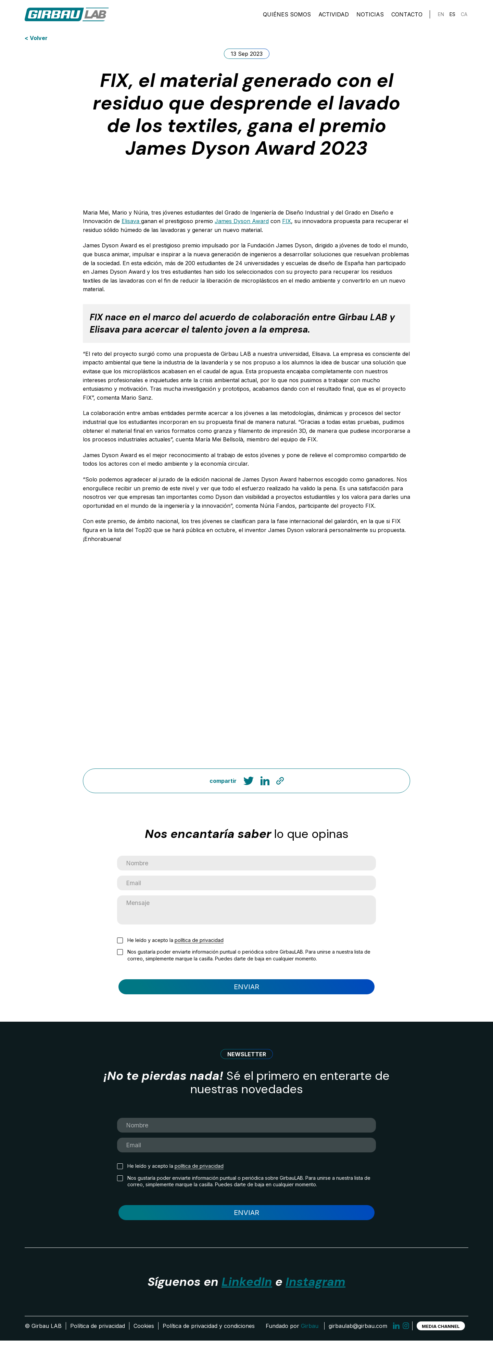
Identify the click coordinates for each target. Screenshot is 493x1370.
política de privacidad (199, 954)
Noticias (370, 17)
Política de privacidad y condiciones (209, 1355)
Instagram (315, 1311)
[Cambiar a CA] (464, 17)
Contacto (406, 17)
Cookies (144, 1355)
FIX (286, 221)
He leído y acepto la (175, 954)
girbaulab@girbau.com (358, 1355)
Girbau (309, 1355)
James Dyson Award (242, 221)
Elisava (131, 221)
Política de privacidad (97, 1355)
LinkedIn (247, 1311)
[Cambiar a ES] (452, 17)
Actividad (333, 17)
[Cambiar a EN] (441, 17)
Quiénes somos (287, 17)
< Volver (36, 38)
